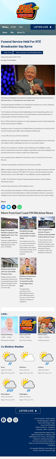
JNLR (45, 429)
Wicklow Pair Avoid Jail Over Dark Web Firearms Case (9, 266)
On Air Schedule (39, 418)
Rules (53, 423)
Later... (4, 314)
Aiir (54, 450)
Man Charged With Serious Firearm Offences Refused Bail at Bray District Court (46, 227)
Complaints (51, 427)
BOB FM (52, 421)
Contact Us (51, 429)
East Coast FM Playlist (48, 425)
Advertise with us (41, 427)
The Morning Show (43, 421)
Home (5, 27)
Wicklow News (50, 418)
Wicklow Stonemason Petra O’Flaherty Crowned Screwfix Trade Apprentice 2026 (28, 272)
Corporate (39, 429)
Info (21, 27)
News (5, 32)
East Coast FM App (44, 423)
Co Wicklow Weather (12, 346)
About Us (21, 32)
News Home (8, 52)
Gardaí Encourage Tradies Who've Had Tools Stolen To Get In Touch (28, 228)
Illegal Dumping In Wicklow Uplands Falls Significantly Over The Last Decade (9, 227)
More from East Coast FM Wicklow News (29, 52)
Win (12, 32)
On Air (13, 27)
